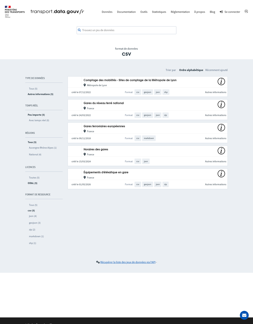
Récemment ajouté (216, 70)
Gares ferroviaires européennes (104, 126)
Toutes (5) (34, 177)
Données (107, 12)
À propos (199, 12)
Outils (143, 12)
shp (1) (32, 243)
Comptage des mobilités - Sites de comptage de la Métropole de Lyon (130, 80)
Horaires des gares (96, 149)
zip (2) (32, 229)
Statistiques (159, 12)
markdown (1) (36, 236)
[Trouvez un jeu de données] (126, 30)
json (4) (33, 216)
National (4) (35, 154)
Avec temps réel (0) (39, 120)
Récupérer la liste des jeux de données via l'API (128, 262)
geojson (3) (35, 222)
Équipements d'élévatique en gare (106, 172)
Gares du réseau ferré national (104, 103)
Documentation (126, 12)
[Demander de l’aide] (244, 315)
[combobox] (126, 30)
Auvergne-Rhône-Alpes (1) (43, 147)
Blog (212, 12)
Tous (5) (33, 88)
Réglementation (180, 12)
